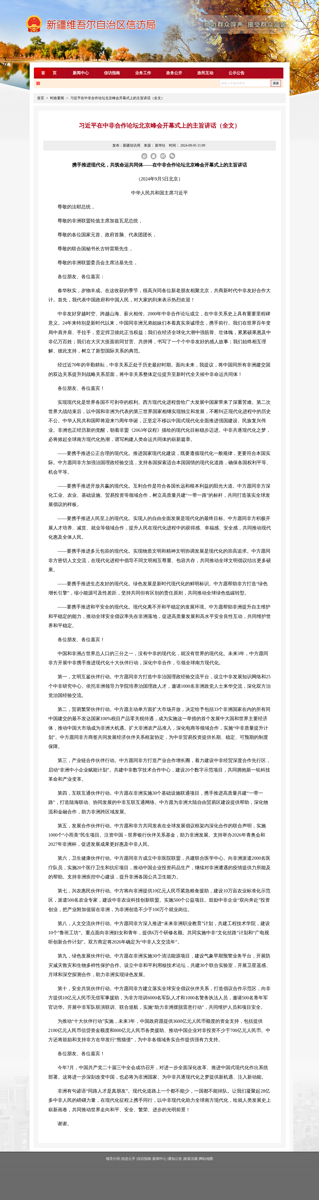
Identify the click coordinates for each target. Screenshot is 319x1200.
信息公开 (128, 1159)
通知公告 (175, 1159)
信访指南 (144, 1159)
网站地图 (206, 1159)
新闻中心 (159, 1159)
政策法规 (191, 1159)
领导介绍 (113, 1159)
